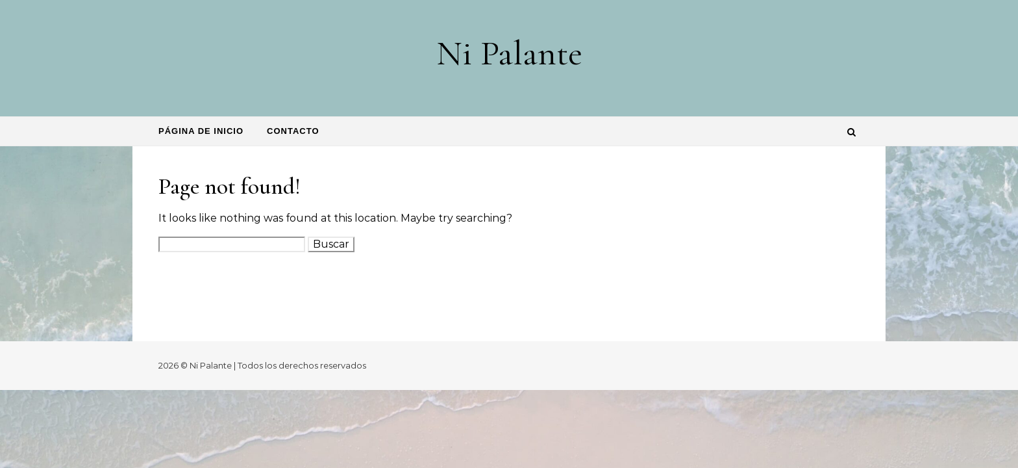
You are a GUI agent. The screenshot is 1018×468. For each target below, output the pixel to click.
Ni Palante (509, 53)
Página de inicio (200, 131)
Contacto (293, 131)
